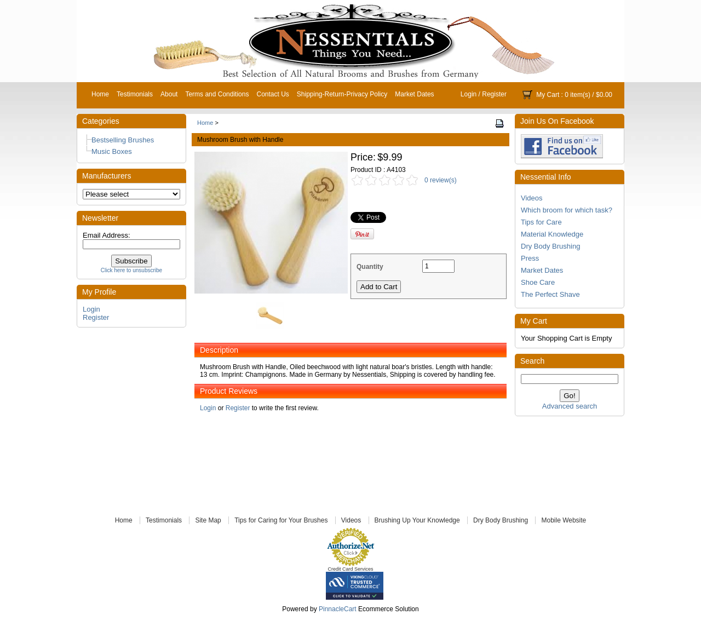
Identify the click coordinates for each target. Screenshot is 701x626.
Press (530, 258)
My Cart (547, 95)
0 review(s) (440, 180)
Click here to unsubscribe (131, 270)
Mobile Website (563, 520)
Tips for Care (541, 222)
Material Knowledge (552, 234)
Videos (532, 198)
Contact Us (272, 94)
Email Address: (106, 235)
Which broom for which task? (566, 210)
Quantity (370, 267)
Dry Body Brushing (550, 246)
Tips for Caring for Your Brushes (280, 520)
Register (494, 94)
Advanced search (569, 406)
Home (100, 94)
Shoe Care (538, 282)
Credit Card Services (350, 569)
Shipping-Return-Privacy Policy (342, 94)
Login (468, 94)
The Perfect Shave (550, 294)
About (168, 94)
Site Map (208, 520)
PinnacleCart (338, 609)
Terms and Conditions (217, 94)
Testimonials (135, 94)
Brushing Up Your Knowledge (417, 520)
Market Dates (414, 94)
